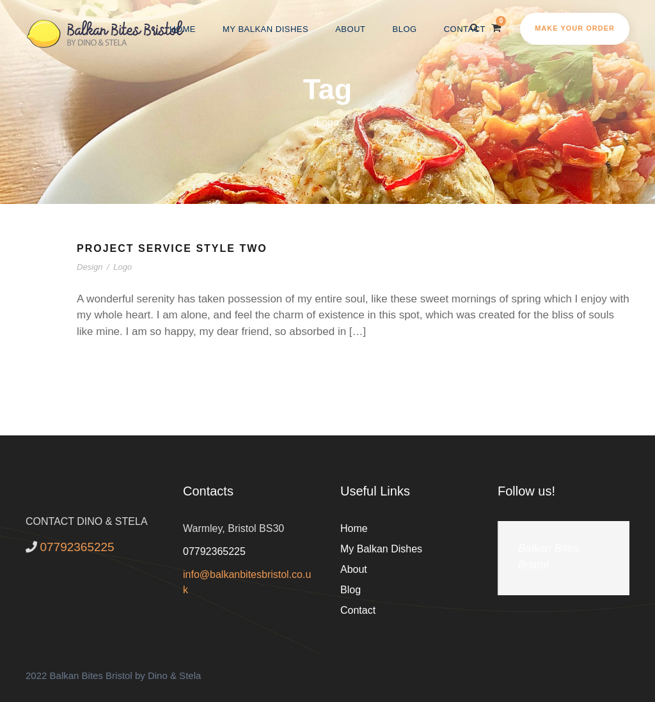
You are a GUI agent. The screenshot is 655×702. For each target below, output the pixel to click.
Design (89, 267)
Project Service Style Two (172, 248)
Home (183, 29)
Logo (122, 267)
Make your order (575, 28)
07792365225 (214, 551)
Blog (405, 29)
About (350, 29)
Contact (464, 29)
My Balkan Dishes (265, 29)
